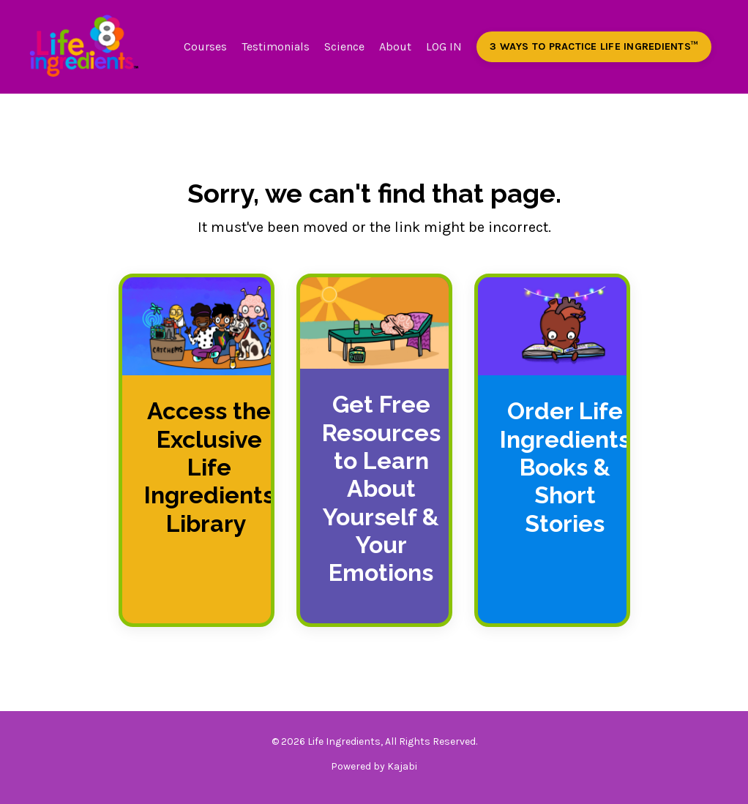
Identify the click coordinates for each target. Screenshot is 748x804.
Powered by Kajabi (374, 766)
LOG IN (444, 46)
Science (344, 46)
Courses (205, 46)
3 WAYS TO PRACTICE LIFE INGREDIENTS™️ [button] (594, 46)
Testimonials (276, 46)
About (395, 46)
